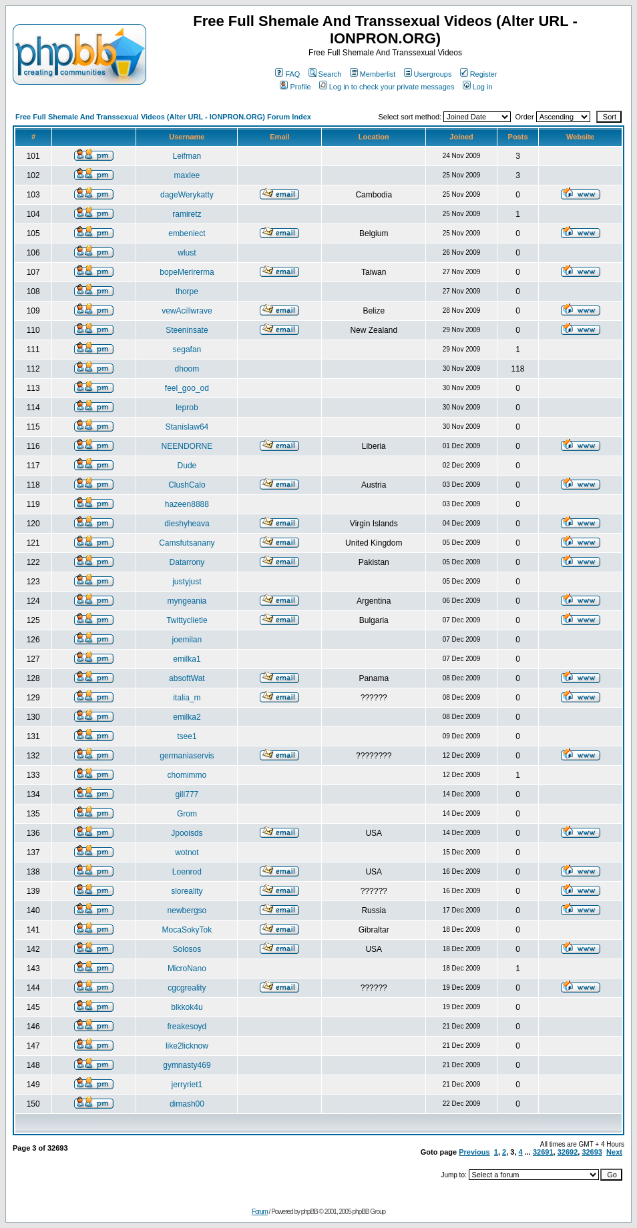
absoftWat (187, 678)
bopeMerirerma (187, 272)
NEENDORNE (187, 446)
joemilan (187, 639)
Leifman (187, 156)
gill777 (187, 794)
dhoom (187, 369)
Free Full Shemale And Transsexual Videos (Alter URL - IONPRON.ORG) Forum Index (163, 117)
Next (614, 1152)
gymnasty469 (186, 1065)
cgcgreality (187, 988)
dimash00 (187, 1104)
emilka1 (186, 659)
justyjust (186, 581)
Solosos (187, 949)
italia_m (186, 697)
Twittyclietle (186, 620)
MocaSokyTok (187, 930)
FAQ (287, 74)
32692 (568, 1152)
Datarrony (187, 562)
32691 (543, 1152)
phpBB (309, 1211)
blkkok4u (186, 1007)
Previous (474, 1152)
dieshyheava (186, 523)
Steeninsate (187, 330)
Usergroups (428, 74)
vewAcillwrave (187, 311)
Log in (478, 87)
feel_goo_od (187, 388)
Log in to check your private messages (387, 87)
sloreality (186, 891)
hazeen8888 (187, 504)
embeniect (186, 233)
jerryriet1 (187, 1084)
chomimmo (187, 775)
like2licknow (187, 1046)
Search (325, 74)
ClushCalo (186, 485)
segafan (187, 349)
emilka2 (186, 717)
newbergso (187, 910)
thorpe (187, 291)
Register (478, 74)
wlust (187, 252)
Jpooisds (186, 833)
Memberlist (373, 74)
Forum (260, 1211)
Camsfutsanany (186, 543)
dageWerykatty (187, 194)
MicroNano (187, 968)
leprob (187, 407)
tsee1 (186, 736)
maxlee (187, 175)
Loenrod (187, 871)
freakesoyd (187, 1026)
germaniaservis (187, 755)
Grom (187, 813)
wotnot (186, 852)
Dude (187, 465)
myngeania (187, 601)
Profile (295, 87)
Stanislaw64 (187, 427)
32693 (592, 1152)
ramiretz (186, 214)
